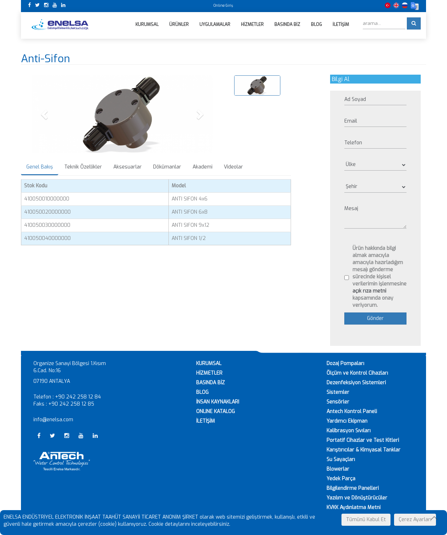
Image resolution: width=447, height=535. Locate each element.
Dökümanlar (167, 167)
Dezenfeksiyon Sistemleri (356, 382)
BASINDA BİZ (210, 382)
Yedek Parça (341, 478)
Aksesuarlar (127, 167)
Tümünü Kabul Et (366, 519)
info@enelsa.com (53, 419)
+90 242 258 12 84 (78, 397)
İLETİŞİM (205, 421)
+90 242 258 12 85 (71, 404)
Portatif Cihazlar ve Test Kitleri (363, 440)
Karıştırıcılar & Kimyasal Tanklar (363, 449)
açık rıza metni (369, 291)
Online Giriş (223, 5)
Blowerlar (338, 469)
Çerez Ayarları (415, 519)
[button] (45, 114)
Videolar (233, 167)
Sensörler (338, 401)
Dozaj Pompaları (345, 363)
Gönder (375, 318)
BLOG (202, 392)
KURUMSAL (208, 363)
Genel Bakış (39, 167)
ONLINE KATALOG (215, 411)
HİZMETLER (209, 373)
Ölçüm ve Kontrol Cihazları (357, 373)
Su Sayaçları (341, 459)
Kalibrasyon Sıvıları (349, 430)
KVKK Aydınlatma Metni (354, 507)
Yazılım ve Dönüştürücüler (357, 497)
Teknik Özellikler (83, 167)
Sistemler (338, 392)
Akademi (202, 167)
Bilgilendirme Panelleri (353, 488)
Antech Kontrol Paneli (352, 411)
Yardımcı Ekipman (347, 421)
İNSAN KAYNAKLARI (217, 401)
